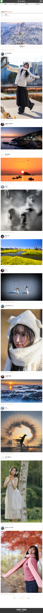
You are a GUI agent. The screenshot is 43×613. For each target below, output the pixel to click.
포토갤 (26, 4)
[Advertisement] (21, 8)
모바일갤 (37, 4)
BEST (16, 4)
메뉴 (41, 1)
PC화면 (24, 609)
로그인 (18, 609)
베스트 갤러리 (21, 1)
